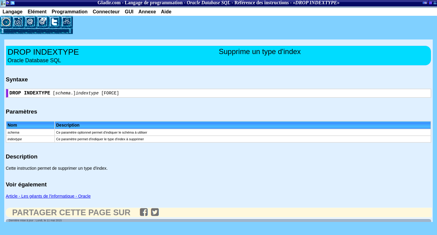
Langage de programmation (154, 2)
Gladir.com (108, 2)
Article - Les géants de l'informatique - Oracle (48, 197)
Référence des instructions (261, 2)
